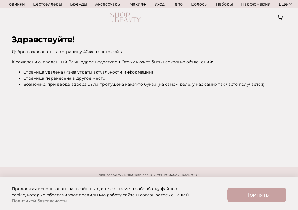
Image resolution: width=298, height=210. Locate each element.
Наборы (224, 4)
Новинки (15, 4)
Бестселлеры (47, 4)
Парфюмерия (255, 4)
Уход (160, 4)
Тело (178, 4)
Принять (257, 195)
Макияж (137, 4)
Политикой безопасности (39, 201)
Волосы (199, 4)
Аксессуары (108, 4)
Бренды (78, 4)
